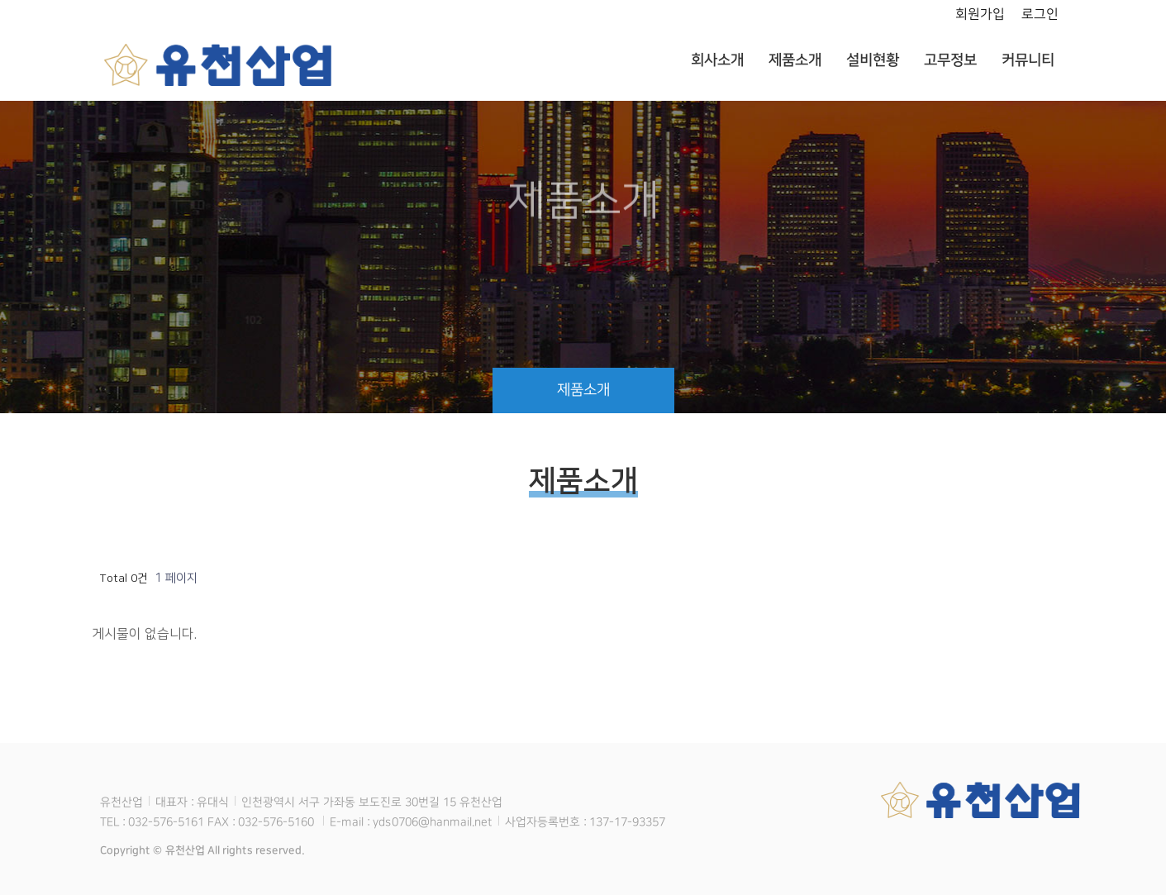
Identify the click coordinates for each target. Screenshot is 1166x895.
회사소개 (716, 60)
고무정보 (949, 60)
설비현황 (871, 60)
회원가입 (979, 14)
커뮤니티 (1027, 60)
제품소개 (794, 60)
